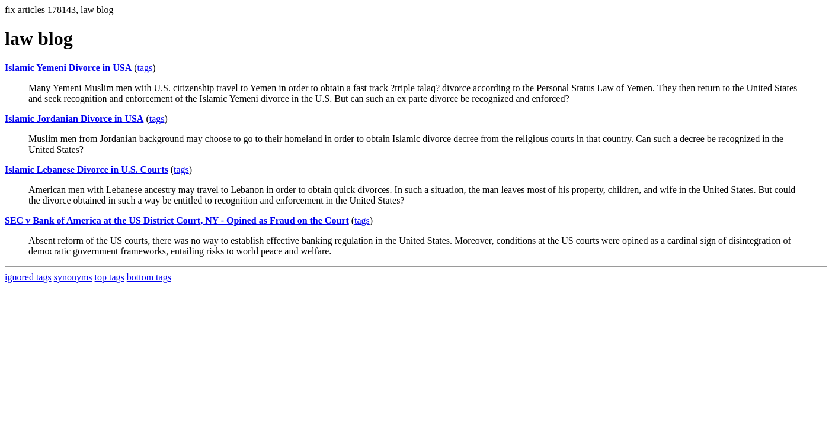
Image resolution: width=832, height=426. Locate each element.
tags (145, 68)
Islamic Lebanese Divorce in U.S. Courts (86, 169)
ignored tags (28, 277)
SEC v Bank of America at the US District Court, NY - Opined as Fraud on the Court (177, 220)
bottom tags (149, 277)
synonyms (73, 277)
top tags (109, 277)
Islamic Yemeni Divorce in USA (68, 68)
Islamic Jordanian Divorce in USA (74, 119)
